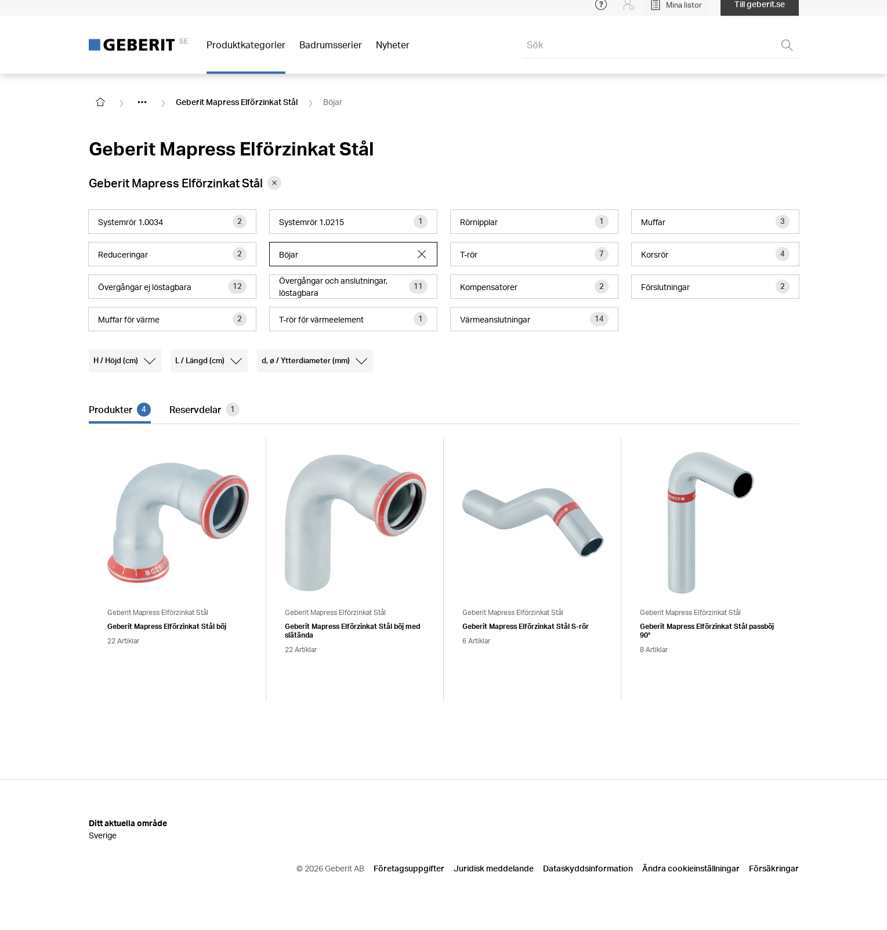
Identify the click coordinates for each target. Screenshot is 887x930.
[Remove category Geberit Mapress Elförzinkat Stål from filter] (274, 183)
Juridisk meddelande (494, 868)
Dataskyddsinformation (588, 868)
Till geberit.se (759, 11)
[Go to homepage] (100, 102)
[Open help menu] (601, 11)
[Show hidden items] (142, 102)
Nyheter (393, 52)
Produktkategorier (246, 52)
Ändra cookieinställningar (691, 868)
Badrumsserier (330, 52)
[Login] (628, 11)
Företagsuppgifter (409, 868)
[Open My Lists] (676, 11)
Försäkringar (774, 868)
